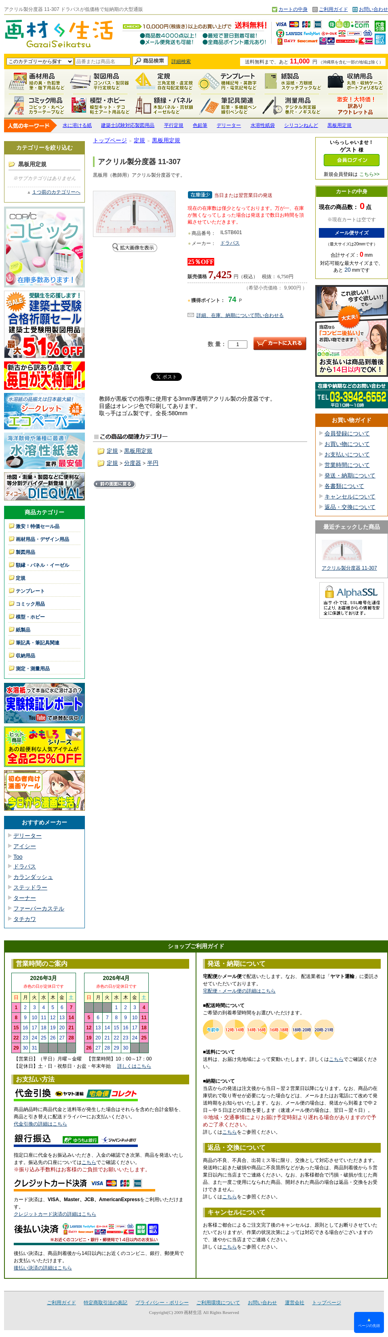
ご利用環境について (218, 1302)
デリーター (229, 125)
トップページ (110, 140)
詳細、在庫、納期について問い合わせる (240, 315)
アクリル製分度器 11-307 (349, 568)
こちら (89, 1162)
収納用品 (356, 81)
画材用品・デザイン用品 (42, 539)
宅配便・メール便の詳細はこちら (239, 991)
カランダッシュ (33, 877)
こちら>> (369, 174)
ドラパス (24, 866)
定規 (164, 81)
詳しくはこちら (134, 1066)
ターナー (24, 898)
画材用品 (36, 81)
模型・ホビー (100, 105)
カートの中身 (293, 9)
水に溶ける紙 (77, 125)
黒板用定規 (339, 125)
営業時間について (347, 465)
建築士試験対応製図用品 (127, 125)
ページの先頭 (369, 1322)
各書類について (344, 486)
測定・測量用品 (292, 105)
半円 (152, 463)
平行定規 (173, 125)
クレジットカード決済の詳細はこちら (55, 1214)
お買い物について (347, 444)
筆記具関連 (228, 105)
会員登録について (347, 433)
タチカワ (24, 919)
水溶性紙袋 (263, 125)
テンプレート (228, 81)
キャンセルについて (350, 496)
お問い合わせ (373, 9)
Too (18, 856)
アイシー (24, 846)
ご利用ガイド (333, 9)
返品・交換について (350, 507)
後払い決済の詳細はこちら (43, 1268)
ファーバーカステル (38, 908)
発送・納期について (350, 475)
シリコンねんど (301, 125)
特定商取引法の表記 (105, 1302)
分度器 (132, 463)
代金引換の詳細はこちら (40, 1124)
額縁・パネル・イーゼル (164, 105)
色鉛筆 (200, 125)
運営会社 (294, 1302)
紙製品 (292, 81)
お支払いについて (347, 454)
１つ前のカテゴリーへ (56, 192)
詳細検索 (181, 61)
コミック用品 (36, 105)
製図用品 (100, 81)
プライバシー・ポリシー (162, 1302)
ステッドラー (30, 887)
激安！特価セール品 (356, 105)
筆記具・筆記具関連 (37, 643)
